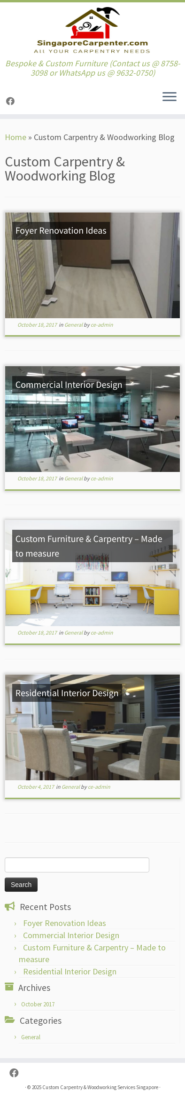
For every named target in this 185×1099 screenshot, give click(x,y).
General (74, 324)
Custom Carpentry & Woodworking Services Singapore (100, 1087)
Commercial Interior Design (71, 935)
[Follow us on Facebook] (11, 101)
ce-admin (102, 324)
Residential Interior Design (69, 971)
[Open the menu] (169, 97)
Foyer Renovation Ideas (64, 923)
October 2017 (37, 1004)
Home (15, 137)
